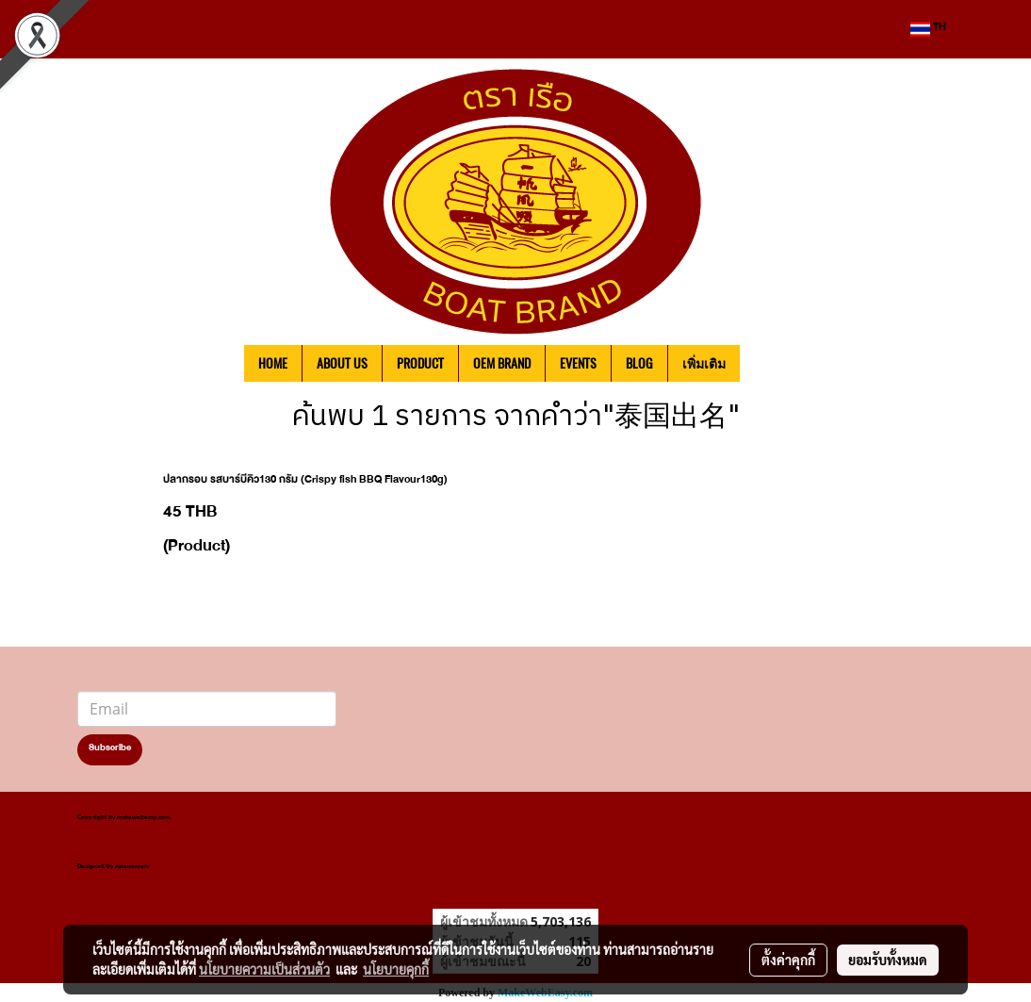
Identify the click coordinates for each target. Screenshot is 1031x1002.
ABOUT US (342, 363)
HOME (272, 363)
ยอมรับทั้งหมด (887, 959)
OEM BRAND (502, 363)
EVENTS (578, 363)
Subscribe (110, 749)
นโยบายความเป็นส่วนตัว (264, 969)
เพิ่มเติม (704, 363)
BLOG (639, 363)
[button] (768, 363)
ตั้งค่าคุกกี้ (788, 959)
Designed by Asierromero (113, 867)
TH (928, 29)
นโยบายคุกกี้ (396, 969)
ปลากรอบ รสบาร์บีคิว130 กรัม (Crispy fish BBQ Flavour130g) (305, 482)
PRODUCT (420, 363)
